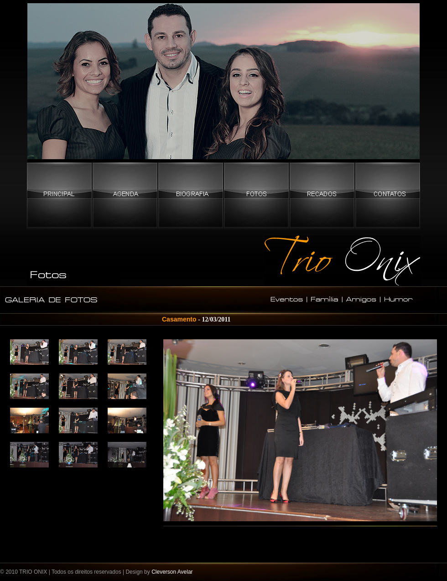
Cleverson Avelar (172, 572)
